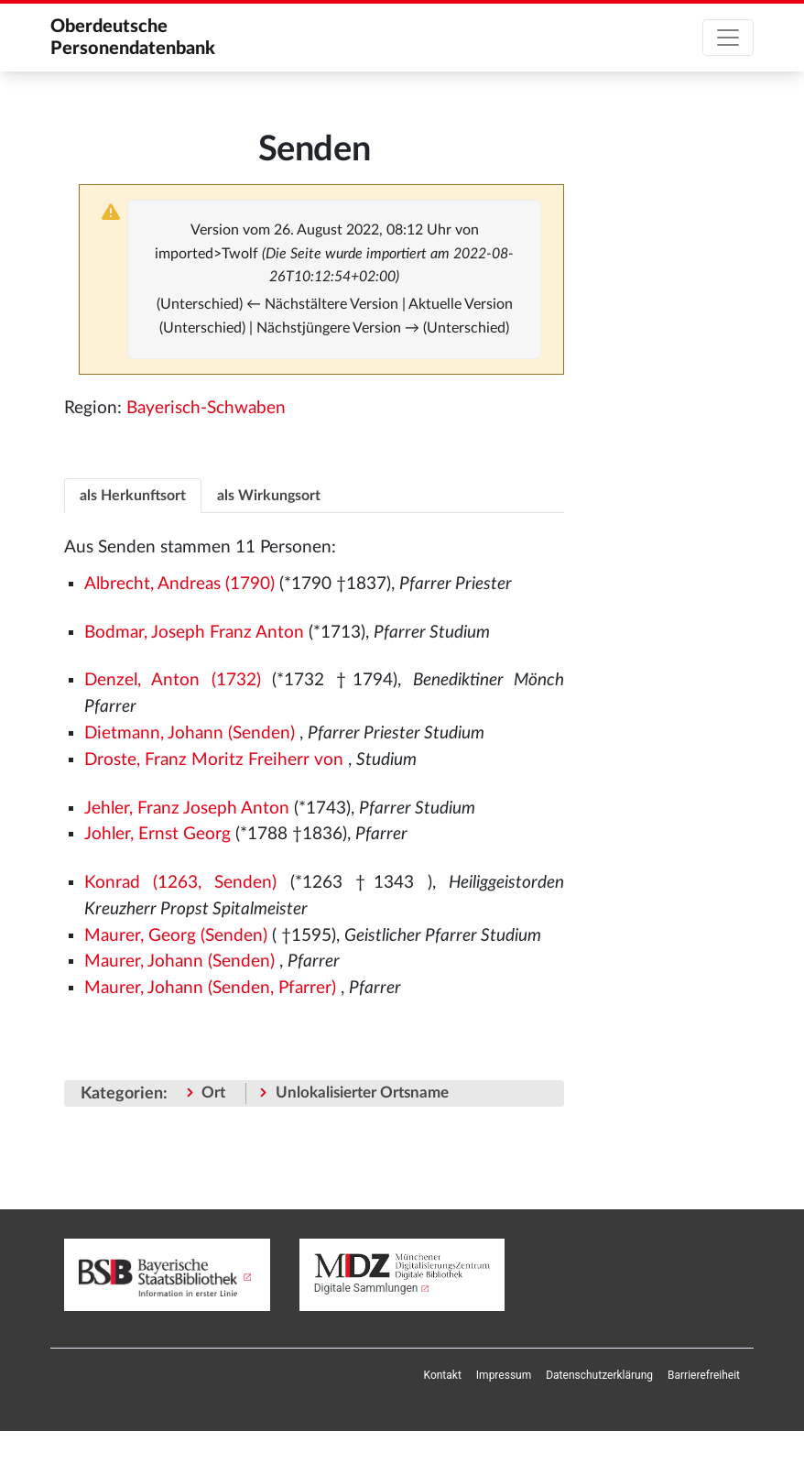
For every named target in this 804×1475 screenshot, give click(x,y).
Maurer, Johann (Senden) (179, 961)
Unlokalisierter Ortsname (362, 1092)
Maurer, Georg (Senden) (175, 936)
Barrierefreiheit (704, 1375)
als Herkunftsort (133, 495)
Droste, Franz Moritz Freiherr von (213, 760)
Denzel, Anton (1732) (172, 680)
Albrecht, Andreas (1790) (179, 584)
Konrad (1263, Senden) (180, 882)
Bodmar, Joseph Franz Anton (194, 632)
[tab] (132, 495)
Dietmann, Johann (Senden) (189, 733)
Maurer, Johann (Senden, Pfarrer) (210, 988)
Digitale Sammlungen (366, 1288)
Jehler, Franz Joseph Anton (186, 808)
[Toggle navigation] (728, 37)
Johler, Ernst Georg (157, 834)
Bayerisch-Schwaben (206, 408)
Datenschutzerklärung (599, 1375)
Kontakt (443, 1375)
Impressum (503, 1375)
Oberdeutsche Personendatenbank (132, 37)
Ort (213, 1092)
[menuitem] (443, 1375)
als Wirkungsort (269, 495)
